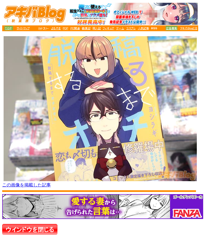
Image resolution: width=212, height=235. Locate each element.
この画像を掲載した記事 (26, 185)
